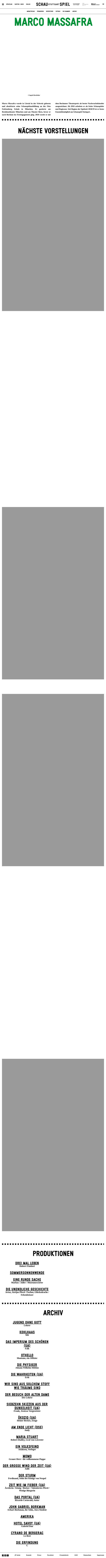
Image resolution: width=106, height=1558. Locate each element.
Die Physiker (27, 1365)
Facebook (3, 1555)
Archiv (74, 11)
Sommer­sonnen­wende (27, 1273)
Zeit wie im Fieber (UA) (27, 1485)
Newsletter (50, 1555)
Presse (39, 1555)
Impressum (100, 1555)
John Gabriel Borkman (27, 1507)
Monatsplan (31, 11)
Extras (58, 11)
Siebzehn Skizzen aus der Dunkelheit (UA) (27, 1406)
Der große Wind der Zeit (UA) (27, 1466)
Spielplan (9, 4)
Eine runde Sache (27, 1280)
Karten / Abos (19, 4)
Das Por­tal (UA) (27, 1497)
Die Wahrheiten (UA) (27, 1374)
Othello (27, 1355)
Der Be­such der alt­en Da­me (27, 1395)
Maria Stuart (27, 1437)
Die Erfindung (27, 1542)
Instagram (5, 1555)
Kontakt (28, 1555)
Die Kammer (66, 11)
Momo (27, 1456)
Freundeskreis (64, 1555)
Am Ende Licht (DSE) (27, 1427)
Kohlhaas (27, 1332)
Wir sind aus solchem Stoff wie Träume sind (27, 1386)
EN (103, 4)
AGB (76, 1555)
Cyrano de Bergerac (27, 1533)
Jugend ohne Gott (27, 1322)
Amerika (27, 1516)
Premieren (40, 11)
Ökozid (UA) (27, 1418)
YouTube (8, 1555)
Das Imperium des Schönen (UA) (27, 1343)
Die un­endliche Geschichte (27, 1289)
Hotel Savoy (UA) (27, 1523)
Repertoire (49, 11)
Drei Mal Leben (27, 1263)
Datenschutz (87, 1555)
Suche (18, 1555)
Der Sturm (27, 1475)
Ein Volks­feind (27, 1446)
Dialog (28, 4)
